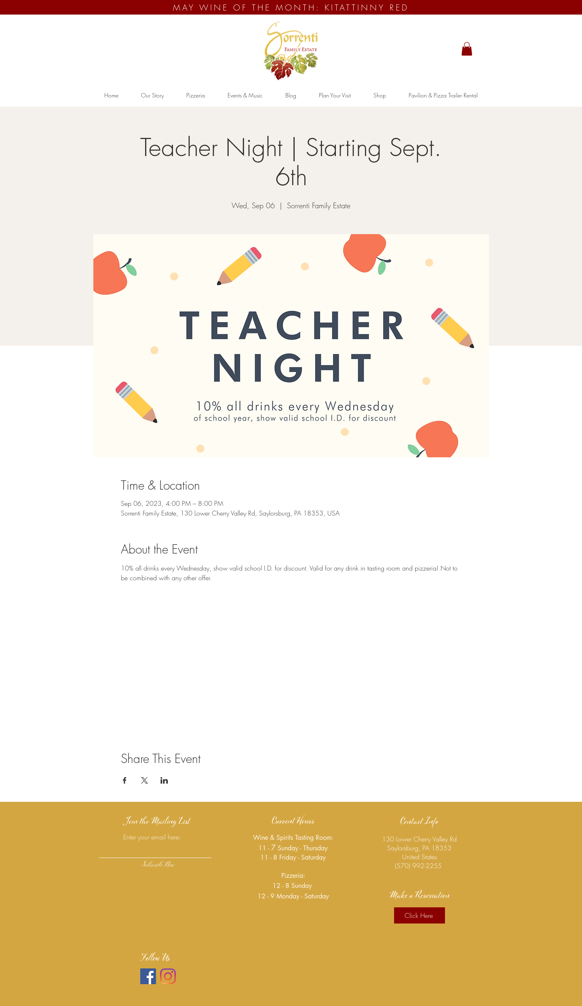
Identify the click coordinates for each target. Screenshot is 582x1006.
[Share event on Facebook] (125, 780)
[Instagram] (168, 976)
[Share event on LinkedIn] (164, 780)
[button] (466, 48)
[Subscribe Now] (157, 865)
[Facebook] (148, 976)
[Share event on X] (144, 780)
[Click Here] (419, 915)
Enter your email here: (152, 837)
